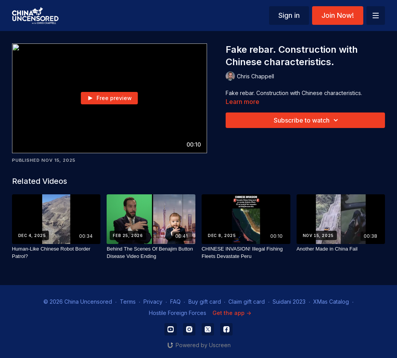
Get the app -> (231, 313)
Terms (128, 301)
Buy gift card (204, 301)
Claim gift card (246, 301)
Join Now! (337, 15)
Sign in (289, 15)
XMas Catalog (331, 301)
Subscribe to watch (307, 120)
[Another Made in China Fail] (341, 249)
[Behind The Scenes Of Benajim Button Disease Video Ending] (151, 252)
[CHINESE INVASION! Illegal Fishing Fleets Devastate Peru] (246, 252)
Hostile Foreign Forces (177, 313)
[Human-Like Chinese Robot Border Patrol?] (56, 252)
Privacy (152, 301)
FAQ (175, 301)
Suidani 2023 (289, 301)
